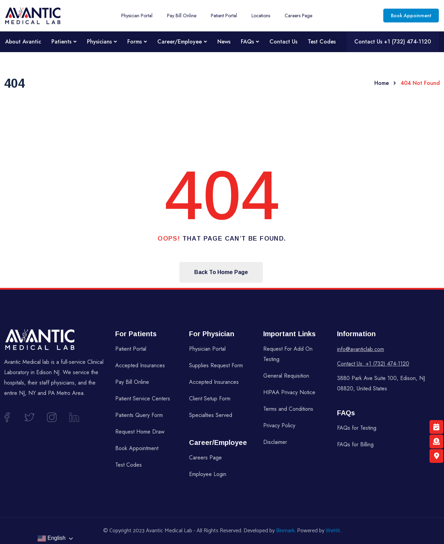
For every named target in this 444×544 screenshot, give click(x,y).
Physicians (99, 42)
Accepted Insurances (140, 365)
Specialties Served (210, 415)
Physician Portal (136, 15)
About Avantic (23, 42)
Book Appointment (136, 448)
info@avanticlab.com (360, 349)
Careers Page (298, 15)
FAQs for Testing (356, 428)
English (52, 538)
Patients (61, 42)
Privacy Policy (279, 425)
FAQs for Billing (355, 444)
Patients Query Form (139, 415)
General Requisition (286, 376)
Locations (260, 15)
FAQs (247, 42)
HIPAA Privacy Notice (289, 392)
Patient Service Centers (142, 398)
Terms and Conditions (288, 409)
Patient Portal (224, 15)
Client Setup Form (209, 398)
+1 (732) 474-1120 (407, 42)
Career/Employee (179, 42)
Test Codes (322, 42)
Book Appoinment (411, 15)
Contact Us (283, 42)
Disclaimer (275, 442)
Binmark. (286, 530)
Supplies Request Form (216, 365)
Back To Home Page (221, 272)
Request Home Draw (140, 432)
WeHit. (333, 530)
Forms (134, 42)
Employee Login (207, 474)
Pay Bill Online (181, 15)
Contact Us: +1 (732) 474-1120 (373, 364)
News (223, 42)
